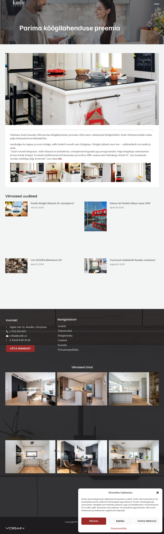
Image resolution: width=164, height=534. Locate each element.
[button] (157, 492)
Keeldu (120, 521)
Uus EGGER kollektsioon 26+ (46, 259)
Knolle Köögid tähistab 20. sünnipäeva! (52, 203)
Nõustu (93, 521)
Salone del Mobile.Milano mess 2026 (130, 203)
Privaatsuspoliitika (119, 528)
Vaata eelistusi (146, 521)
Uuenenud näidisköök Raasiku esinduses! (132, 259)
